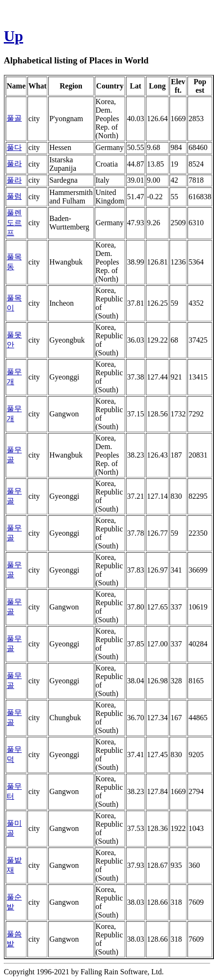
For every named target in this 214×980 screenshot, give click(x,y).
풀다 (14, 147)
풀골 (14, 118)
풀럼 (14, 196)
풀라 (14, 163)
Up (13, 35)
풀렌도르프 (14, 223)
